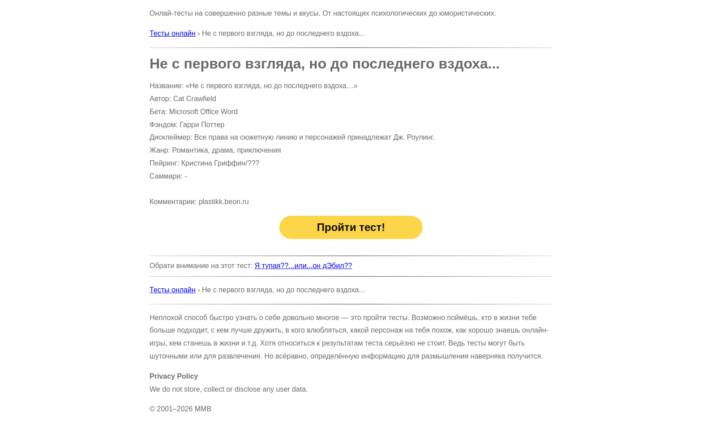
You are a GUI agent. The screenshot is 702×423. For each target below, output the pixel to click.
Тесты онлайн (173, 33)
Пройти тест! (351, 227)
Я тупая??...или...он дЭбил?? (303, 265)
